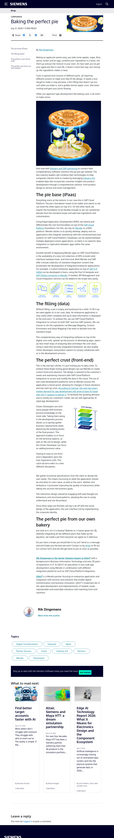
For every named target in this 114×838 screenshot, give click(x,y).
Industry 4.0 (62, 651)
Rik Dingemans (46, 49)
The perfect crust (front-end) (21, 60)
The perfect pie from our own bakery (21, 67)
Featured (52, 644)
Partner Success (23, 651)
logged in (27, 821)
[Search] (107, 4)
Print (54, 35)
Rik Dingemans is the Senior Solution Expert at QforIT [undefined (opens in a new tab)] (63, 558)
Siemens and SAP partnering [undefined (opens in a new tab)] (64, 168)
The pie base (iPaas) (19, 48)
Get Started (85, 672)
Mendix (19, 658)
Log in (99, 4)
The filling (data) (17, 54)
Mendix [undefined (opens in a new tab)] (78, 228)
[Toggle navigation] (100, 10)
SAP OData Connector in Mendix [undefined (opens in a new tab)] (51, 275)
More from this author (49, 615)
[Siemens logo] (18, 4)
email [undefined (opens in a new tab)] (88, 545)
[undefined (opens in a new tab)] (39, 576)
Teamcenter (39, 658)
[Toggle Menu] (6, 4)
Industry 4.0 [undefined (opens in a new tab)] (89, 178)
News (68, 644)
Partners (82, 651)
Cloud (44, 651)
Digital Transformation (27, 644)
